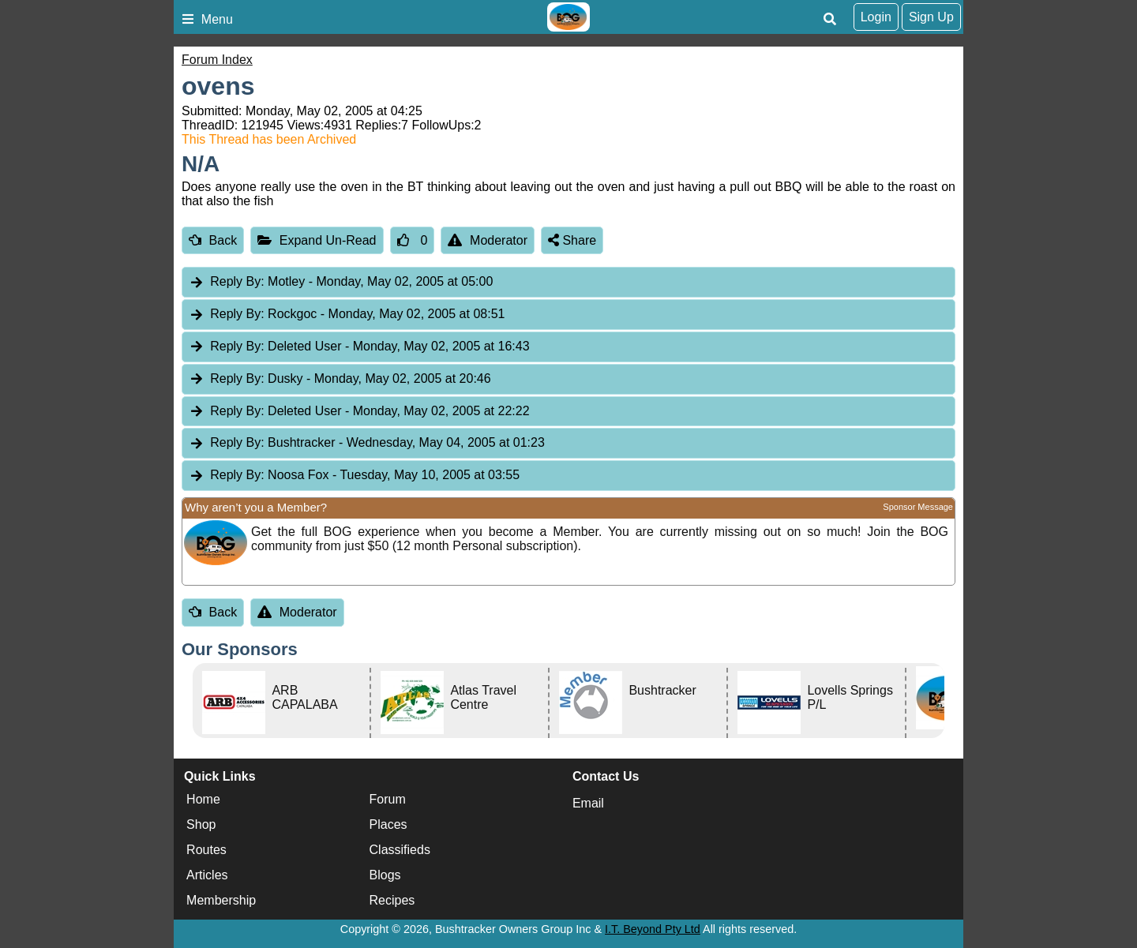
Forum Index (217, 59)
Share (572, 240)
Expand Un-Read (316, 240)
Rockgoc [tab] (347, 314)
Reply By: (237, 281)
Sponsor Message (918, 506)
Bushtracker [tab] (367, 443)
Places (388, 824)
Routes (206, 849)
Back (213, 240)
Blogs (385, 875)
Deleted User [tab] (359, 347)
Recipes (392, 900)
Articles (206, 875)
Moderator (487, 240)
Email (588, 803)
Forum (388, 799)
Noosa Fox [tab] (354, 475)
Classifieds (400, 849)
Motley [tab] (341, 282)
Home (203, 799)
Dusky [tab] (340, 379)
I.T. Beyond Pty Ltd (652, 929)
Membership (221, 900)
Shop (201, 824)
